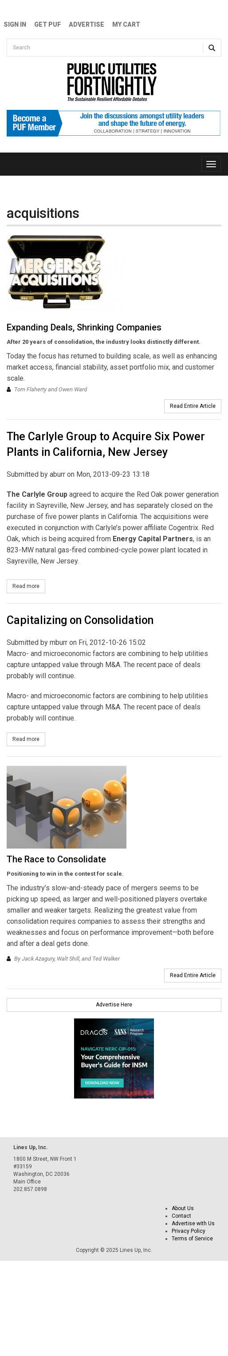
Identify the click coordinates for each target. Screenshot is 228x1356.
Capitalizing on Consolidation (80, 620)
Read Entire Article (193, 406)
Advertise (86, 24)
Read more (28, 586)
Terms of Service (192, 1238)
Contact (181, 1216)
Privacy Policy (188, 1231)
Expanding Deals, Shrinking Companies (84, 327)
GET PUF (47, 24)
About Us (183, 1208)
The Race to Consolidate (56, 859)
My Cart (126, 24)
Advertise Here (114, 1005)
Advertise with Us (193, 1223)
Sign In (15, 24)
